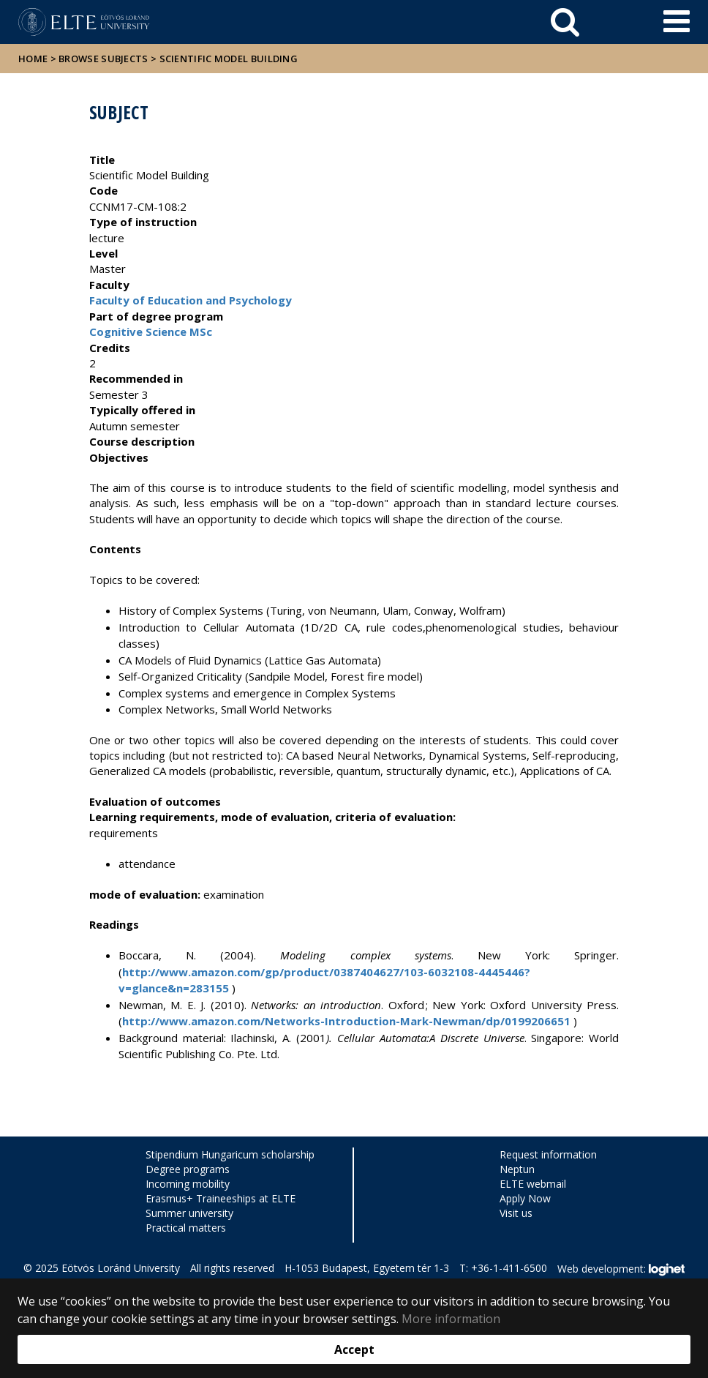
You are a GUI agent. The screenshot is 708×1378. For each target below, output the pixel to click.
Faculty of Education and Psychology (190, 300)
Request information (548, 1154)
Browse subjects (103, 58)
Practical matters (186, 1228)
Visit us (516, 1213)
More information (451, 1319)
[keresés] (565, 22)
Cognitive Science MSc (150, 331)
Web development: (620, 1269)
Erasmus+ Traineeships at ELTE (220, 1198)
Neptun (517, 1169)
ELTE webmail (533, 1184)
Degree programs (188, 1169)
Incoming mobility (188, 1184)
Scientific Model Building (228, 58)
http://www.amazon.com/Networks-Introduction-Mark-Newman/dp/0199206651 (346, 1021)
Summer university (189, 1213)
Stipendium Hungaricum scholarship (230, 1154)
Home (34, 58)
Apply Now (525, 1198)
